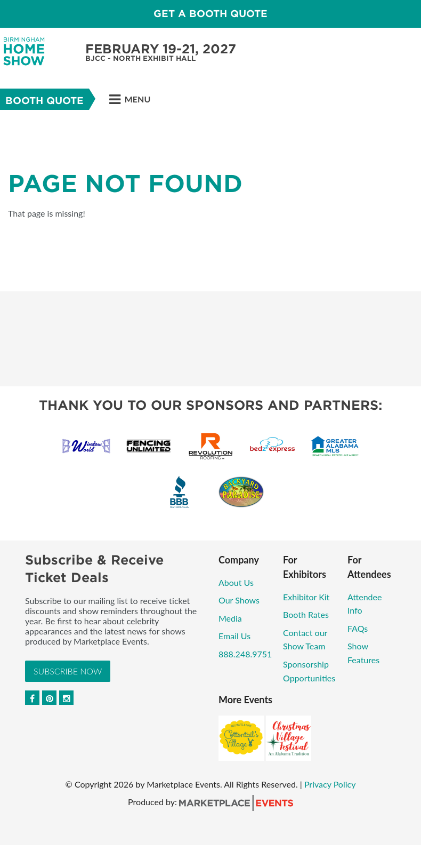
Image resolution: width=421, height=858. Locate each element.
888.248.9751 (245, 654)
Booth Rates (306, 614)
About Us (236, 582)
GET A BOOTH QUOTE (210, 13)
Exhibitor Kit (306, 597)
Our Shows (239, 600)
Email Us (234, 636)
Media (230, 618)
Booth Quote (44, 100)
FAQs (357, 628)
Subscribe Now (68, 671)
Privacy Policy (330, 784)
